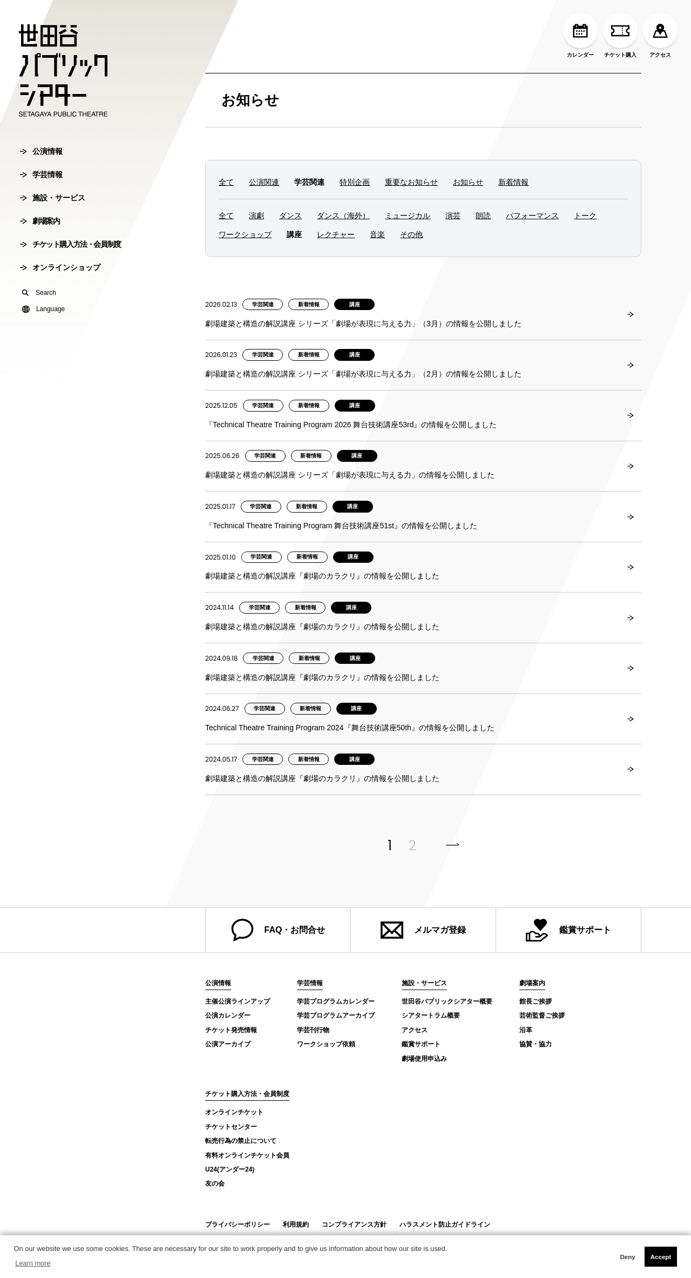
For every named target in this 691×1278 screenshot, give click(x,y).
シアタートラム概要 (431, 1015)
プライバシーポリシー (237, 1224)
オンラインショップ (60, 304)
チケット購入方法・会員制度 (70, 281)
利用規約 (296, 1224)
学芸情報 (41, 211)
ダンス (290, 215)
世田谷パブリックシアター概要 (447, 1001)
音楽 (377, 234)
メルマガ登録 (423, 930)
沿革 (525, 1030)
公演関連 (264, 182)
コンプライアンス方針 (354, 1224)
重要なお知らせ (411, 182)
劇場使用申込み (424, 1058)
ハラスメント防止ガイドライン (444, 1224)
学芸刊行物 (313, 1030)
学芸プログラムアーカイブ (336, 1015)
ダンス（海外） (343, 215)
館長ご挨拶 (535, 1001)
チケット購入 (620, 36)
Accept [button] (661, 1257)
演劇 (256, 215)
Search (39, 330)
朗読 (483, 215)
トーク (585, 215)
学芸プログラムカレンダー (336, 1001)
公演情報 (41, 188)
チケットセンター (231, 1127)
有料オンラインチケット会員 (247, 1155)
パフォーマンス (532, 215)
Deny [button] (627, 1257)
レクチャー (336, 234)
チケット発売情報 (231, 1030)
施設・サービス (52, 235)
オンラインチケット (234, 1112)
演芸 (452, 215)
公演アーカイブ (227, 1044)
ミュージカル (407, 215)
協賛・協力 (535, 1044)
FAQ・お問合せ (278, 930)
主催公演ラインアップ (237, 1001)
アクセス (660, 36)
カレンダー (580, 36)
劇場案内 (39, 258)
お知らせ (250, 100)
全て (226, 182)
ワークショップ (245, 234)
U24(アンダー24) (229, 1169)
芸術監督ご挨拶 (542, 1015)
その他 (411, 234)
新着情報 (513, 182)
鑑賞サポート (568, 930)
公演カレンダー (227, 1015)
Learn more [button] (32, 1263)
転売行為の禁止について (240, 1141)
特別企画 (355, 182)
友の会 (215, 1183)
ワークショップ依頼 (326, 1044)
